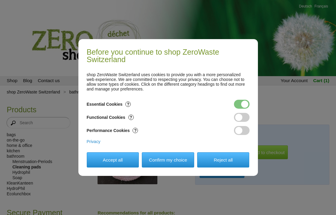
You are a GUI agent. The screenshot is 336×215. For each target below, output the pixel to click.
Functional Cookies (110, 117)
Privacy (94, 141)
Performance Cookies (112, 130)
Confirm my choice (168, 159)
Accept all (113, 159)
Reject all (223, 159)
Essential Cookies (109, 104)
